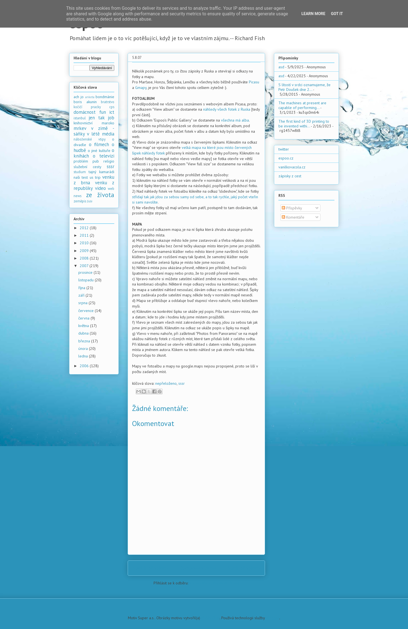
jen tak (97, 118)
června (84, 318)
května (84, 325)
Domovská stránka (198, 568)
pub (96, 161)
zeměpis (80, 201)
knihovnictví (83, 122)
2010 (85, 242)
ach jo (79, 96)
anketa (89, 97)
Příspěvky (292, 208)
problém (81, 161)
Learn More (313, 13)
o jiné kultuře (99, 150)
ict (111, 112)
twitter (283, 149)
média (108, 134)
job (111, 118)
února (83, 348)
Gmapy (141, 87)
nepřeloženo (166, 383)
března (84, 340)
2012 (85, 227)
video (100, 188)
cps (111, 107)
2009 (85, 250)
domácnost (85, 112)
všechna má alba (235, 120)
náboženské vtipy (90, 139)
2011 (85, 235)
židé (90, 201)
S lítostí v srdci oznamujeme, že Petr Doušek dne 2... (304, 87)
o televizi (103, 156)
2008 (85, 258)
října (82, 287)
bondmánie (105, 96)
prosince (86, 272)
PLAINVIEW (210, 617)
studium (80, 172)
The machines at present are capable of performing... (302, 105)
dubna (84, 333)
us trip (95, 177)
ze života (100, 195)
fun (102, 112)
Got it (337, 13)
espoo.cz (285, 158)
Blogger (272, 617)
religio (108, 161)
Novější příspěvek (150, 568)
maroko (108, 122)
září (82, 295)
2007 (84, 265)
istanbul (80, 118)
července (86, 310)
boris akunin (85, 101)
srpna (83, 302)
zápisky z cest (289, 175)
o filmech (99, 144)
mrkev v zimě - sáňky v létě (94, 131)
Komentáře (293, 217)
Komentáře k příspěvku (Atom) (214, 583)
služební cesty (87, 166)
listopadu (86, 279)
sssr (181, 383)
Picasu (254, 81)
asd (281, 66)
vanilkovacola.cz (291, 167)
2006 (85, 365)
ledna (83, 356)
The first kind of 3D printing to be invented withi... (303, 124)
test (85, 177)
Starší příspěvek (244, 568)
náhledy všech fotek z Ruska (226, 109)
